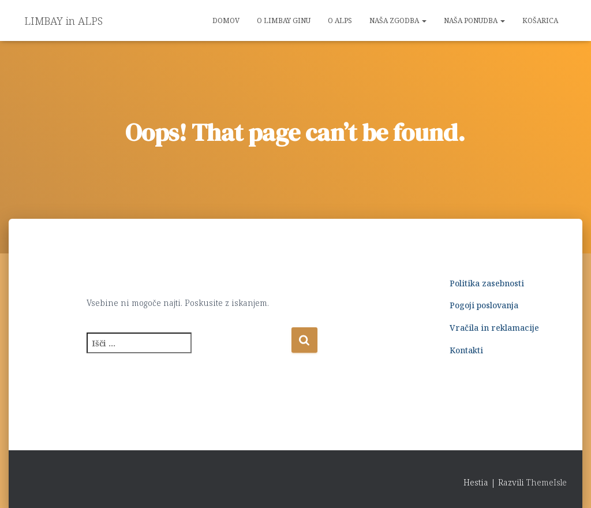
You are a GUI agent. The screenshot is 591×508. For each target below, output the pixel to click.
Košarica (540, 20)
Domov (226, 20)
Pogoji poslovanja (484, 305)
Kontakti (466, 350)
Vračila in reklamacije (494, 327)
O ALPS (340, 20)
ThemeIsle (546, 482)
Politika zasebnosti (487, 283)
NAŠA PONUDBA (474, 20)
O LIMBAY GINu (284, 20)
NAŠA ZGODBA (398, 20)
